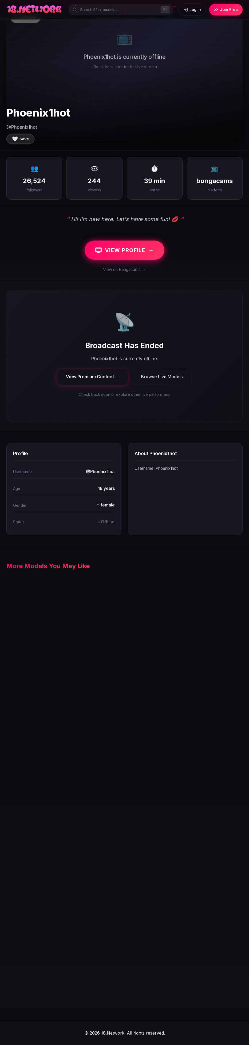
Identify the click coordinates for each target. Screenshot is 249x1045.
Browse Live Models (162, 376)
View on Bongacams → (124, 269)
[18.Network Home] (34, 9)
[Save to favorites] (20, 139)
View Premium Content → (92, 376)
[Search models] (121, 9)
